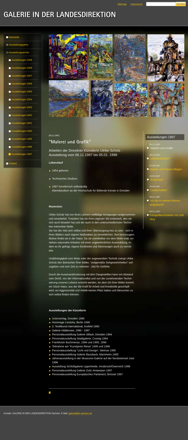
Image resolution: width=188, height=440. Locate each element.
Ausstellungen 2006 (22, 83)
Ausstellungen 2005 (22, 91)
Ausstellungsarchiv (19, 52)
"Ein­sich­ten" (157, 179)
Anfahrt (13, 163)
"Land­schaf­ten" (158, 190)
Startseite (14, 37)
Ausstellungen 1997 (22, 154)
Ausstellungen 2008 (22, 68)
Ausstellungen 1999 (22, 139)
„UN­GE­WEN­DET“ (160, 158)
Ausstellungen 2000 (22, 131)
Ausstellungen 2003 (22, 107)
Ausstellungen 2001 (22, 123)
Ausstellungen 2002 (22, 115)
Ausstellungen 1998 (22, 147)
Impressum (136, 4)
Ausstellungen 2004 (22, 99)
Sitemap (122, 4)
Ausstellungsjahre (18, 44)
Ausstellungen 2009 (22, 60)
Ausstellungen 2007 (22, 76)
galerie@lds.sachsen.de (80, 413)
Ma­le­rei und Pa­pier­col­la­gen (166, 169)
